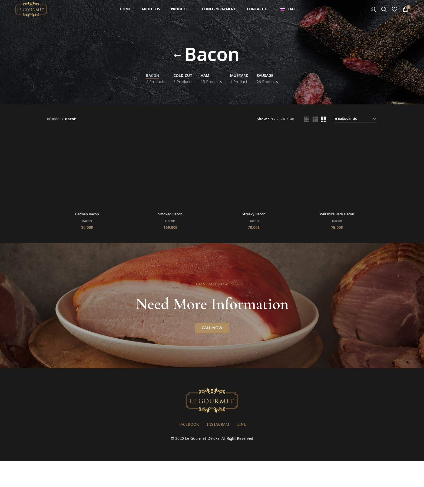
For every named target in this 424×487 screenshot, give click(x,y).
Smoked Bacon (170, 214)
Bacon (86, 221)
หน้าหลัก (54, 119)
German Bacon (86, 214)
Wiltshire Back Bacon (337, 214)
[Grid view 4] (323, 119)
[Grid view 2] (306, 119)
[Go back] (177, 55)
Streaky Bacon (254, 214)
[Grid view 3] (315, 119)
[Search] (384, 14)
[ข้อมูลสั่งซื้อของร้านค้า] (355, 119)
